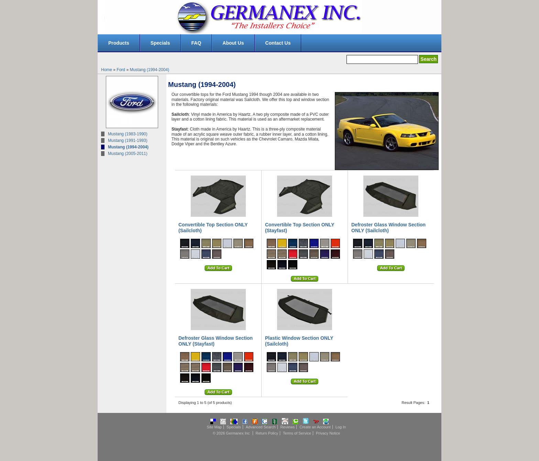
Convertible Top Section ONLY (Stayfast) (299, 227)
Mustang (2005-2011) (127, 153)
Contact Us (278, 43)
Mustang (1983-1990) (127, 134)
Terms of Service (297, 433)
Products (118, 43)
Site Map (214, 427)
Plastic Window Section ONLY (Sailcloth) (299, 341)
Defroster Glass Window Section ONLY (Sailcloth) (388, 227)
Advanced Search (261, 427)
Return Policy (267, 433)
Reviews (287, 427)
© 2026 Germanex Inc (231, 433)
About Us (233, 43)
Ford (121, 69)
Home (106, 69)
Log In (341, 427)
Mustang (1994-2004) (149, 69)
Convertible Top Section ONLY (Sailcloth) (213, 227)
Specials (160, 43)
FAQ (196, 43)
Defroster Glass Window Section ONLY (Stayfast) (215, 341)
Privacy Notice (328, 433)
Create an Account (315, 427)
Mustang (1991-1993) (127, 140)
